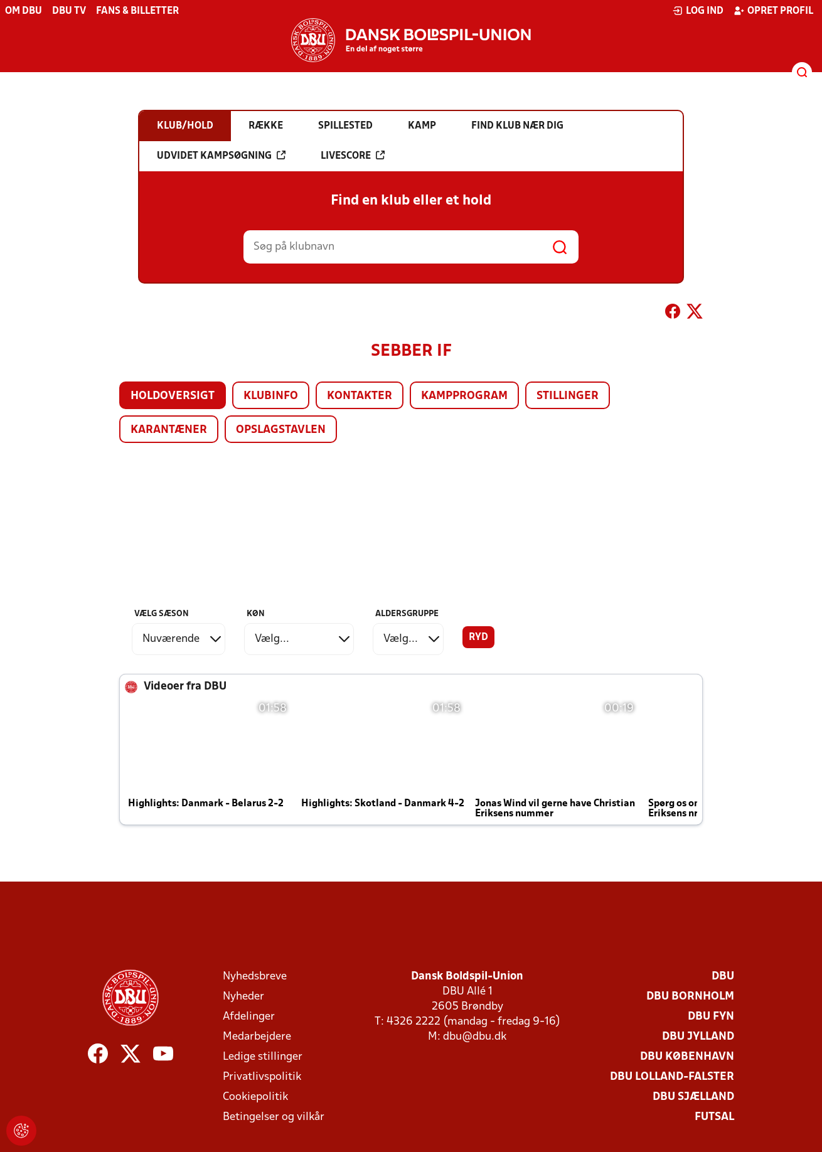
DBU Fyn (711, 1016)
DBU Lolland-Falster (672, 1077)
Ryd (478, 637)
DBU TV (69, 11)
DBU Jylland (698, 1037)
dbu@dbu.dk (474, 1037)
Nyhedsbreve (255, 976)
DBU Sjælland (693, 1097)
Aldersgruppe (407, 614)
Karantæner (169, 430)
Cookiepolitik (255, 1097)
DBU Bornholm (690, 996)
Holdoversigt (173, 396)
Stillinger (567, 396)
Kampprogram (464, 396)
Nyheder (243, 996)
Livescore (353, 156)
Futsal (714, 1117)
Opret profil (773, 10)
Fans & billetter (137, 11)
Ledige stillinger (262, 1057)
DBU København (687, 1057)
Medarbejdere (257, 1037)
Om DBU (23, 11)
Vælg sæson (161, 614)
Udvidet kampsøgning (221, 156)
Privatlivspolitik (262, 1077)
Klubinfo (270, 396)
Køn (256, 614)
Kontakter (359, 396)
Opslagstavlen (281, 430)
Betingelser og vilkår (273, 1117)
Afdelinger (249, 1016)
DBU (723, 976)
